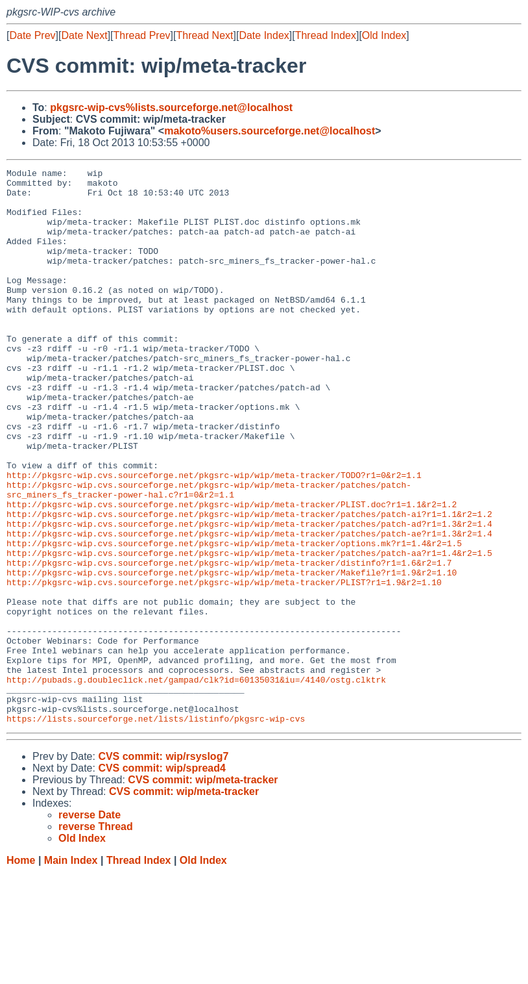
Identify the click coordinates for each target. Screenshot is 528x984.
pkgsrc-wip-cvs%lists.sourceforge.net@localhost (171, 107)
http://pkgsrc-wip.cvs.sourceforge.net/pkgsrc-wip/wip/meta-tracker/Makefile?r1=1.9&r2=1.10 (231, 654)
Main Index (71, 971)
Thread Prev (142, 35)
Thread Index (325, 35)
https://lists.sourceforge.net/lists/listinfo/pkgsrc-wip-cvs (155, 829)
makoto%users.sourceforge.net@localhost (269, 130)
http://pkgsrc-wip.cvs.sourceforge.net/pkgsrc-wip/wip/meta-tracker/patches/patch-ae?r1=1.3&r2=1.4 (249, 607)
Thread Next (204, 35)
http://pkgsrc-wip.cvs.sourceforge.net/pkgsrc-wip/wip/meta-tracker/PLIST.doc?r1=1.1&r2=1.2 (231, 572)
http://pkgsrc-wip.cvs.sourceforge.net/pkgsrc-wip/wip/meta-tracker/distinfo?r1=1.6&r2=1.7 (228, 642)
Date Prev (32, 35)
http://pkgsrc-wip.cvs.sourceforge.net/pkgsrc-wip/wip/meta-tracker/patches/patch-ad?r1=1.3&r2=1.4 (249, 595)
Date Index (264, 35)
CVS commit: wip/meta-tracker (203, 890)
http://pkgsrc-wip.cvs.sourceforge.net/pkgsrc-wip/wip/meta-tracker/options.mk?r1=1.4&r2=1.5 (234, 619)
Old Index (384, 35)
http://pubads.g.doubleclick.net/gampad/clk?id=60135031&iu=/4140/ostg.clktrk (196, 782)
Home (20, 971)
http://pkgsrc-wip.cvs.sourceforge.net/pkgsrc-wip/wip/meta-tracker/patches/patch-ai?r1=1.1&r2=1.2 (249, 584)
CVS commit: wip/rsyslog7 (163, 867)
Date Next (84, 35)
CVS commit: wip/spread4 (162, 879)
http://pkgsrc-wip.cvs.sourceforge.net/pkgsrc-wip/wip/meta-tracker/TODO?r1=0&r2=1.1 (214, 537)
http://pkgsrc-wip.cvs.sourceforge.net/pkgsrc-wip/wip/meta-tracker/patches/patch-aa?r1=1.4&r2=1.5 (249, 631)
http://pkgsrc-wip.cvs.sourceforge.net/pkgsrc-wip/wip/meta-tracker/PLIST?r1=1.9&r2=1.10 (224, 666)
